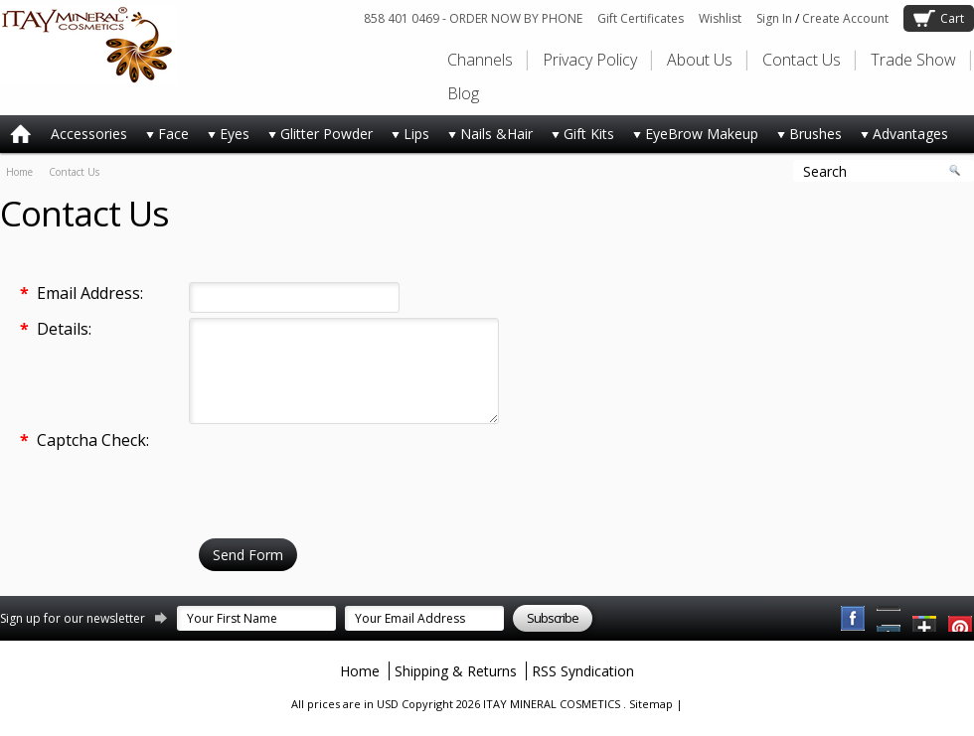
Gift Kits (578, 137)
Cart (952, 18)
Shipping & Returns (456, 671)
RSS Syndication (583, 671)
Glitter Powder (316, 137)
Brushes (805, 137)
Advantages (900, 137)
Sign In (774, 18)
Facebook (854, 619)
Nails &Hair (486, 137)
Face (163, 137)
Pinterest (889, 619)
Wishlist (720, 18)
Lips (406, 137)
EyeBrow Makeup (691, 137)
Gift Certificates (640, 18)
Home (19, 172)
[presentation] (340, 468)
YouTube (961, 619)
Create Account (845, 18)
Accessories (89, 133)
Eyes (224, 137)
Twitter (925, 619)
